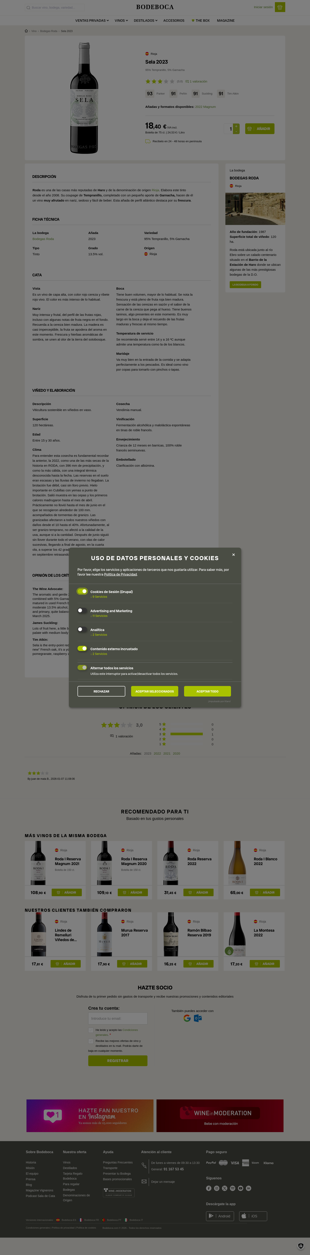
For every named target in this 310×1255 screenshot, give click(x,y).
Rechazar (101, 691)
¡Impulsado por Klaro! (219, 701)
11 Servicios (98, 615)
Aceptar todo (207, 691)
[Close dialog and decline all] (233, 554)
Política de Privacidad (120, 574)
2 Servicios (98, 635)
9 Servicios (98, 596)
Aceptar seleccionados (154, 691)
